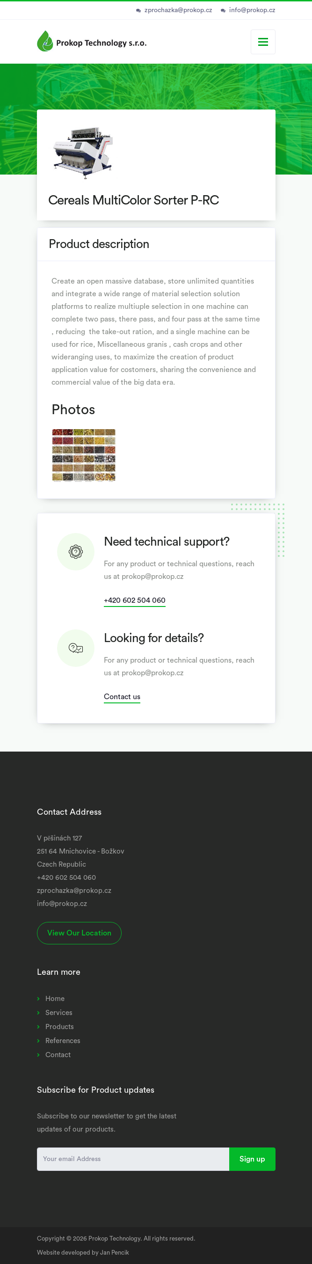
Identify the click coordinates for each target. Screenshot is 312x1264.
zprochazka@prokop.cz (178, 10)
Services (59, 1012)
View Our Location (79, 933)
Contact (58, 1055)
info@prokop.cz (252, 10)
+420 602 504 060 (135, 600)
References (62, 1041)
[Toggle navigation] (263, 41)
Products (59, 1026)
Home (55, 998)
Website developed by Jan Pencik (83, 1252)
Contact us (122, 697)
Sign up (252, 1159)
